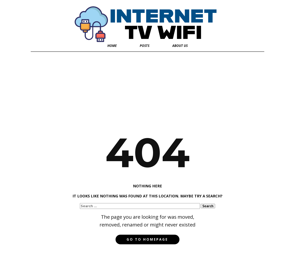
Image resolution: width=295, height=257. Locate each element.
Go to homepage (147, 239)
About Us (180, 45)
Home (112, 45)
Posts (144, 45)
